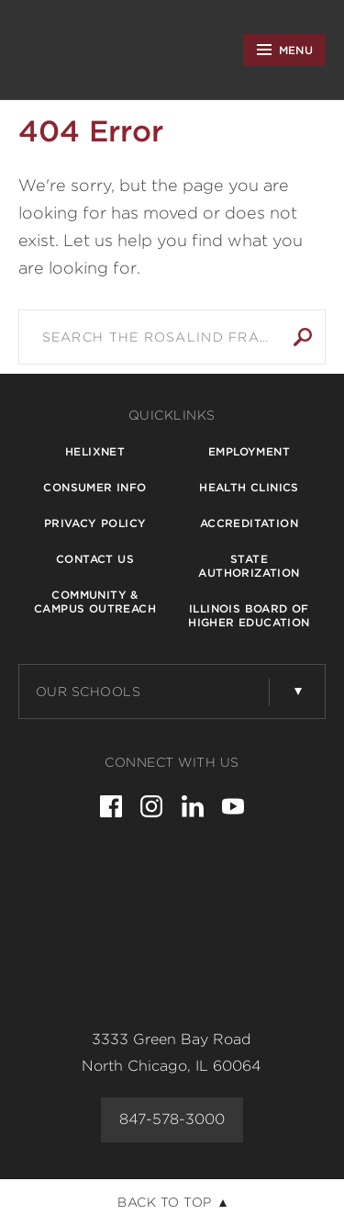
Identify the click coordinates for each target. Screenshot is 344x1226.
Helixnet (95, 451)
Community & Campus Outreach (95, 601)
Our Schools (88, 691)
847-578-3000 (172, 1119)
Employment (249, 451)
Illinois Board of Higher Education (248, 615)
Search (303, 337)
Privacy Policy (95, 523)
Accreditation (249, 523)
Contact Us (95, 559)
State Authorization (248, 565)
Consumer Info (94, 487)
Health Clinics (249, 487)
